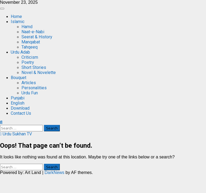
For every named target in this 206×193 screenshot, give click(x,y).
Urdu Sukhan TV (16, 133)
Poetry (27, 62)
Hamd (26, 26)
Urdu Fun (29, 92)
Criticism (29, 57)
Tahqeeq (29, 47)
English (17, 103)
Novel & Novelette (38, 72)
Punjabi (17, 98)
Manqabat (30, 41)
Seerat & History (36, 36)
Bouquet (18, 77)
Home (16, 16)
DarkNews (54, 172)
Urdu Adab (20, 52)
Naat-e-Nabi (32, 31)
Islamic (17, 21)
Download (20, 108)
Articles (28, 82)
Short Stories (33, 67)
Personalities (34, 87)
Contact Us (21, 113)
